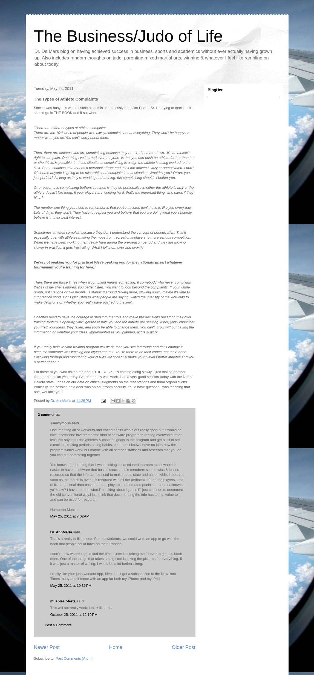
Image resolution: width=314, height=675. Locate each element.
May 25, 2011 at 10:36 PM (71, 586)
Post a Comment (58, 625)
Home (115, 647)
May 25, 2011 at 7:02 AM (70, 516)
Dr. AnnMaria (61, 532)
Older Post (183, 647)
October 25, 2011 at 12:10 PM (73, 615)
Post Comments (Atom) (74, 658)
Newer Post (47, 647)
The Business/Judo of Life (128, 36)
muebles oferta (63, 601)
